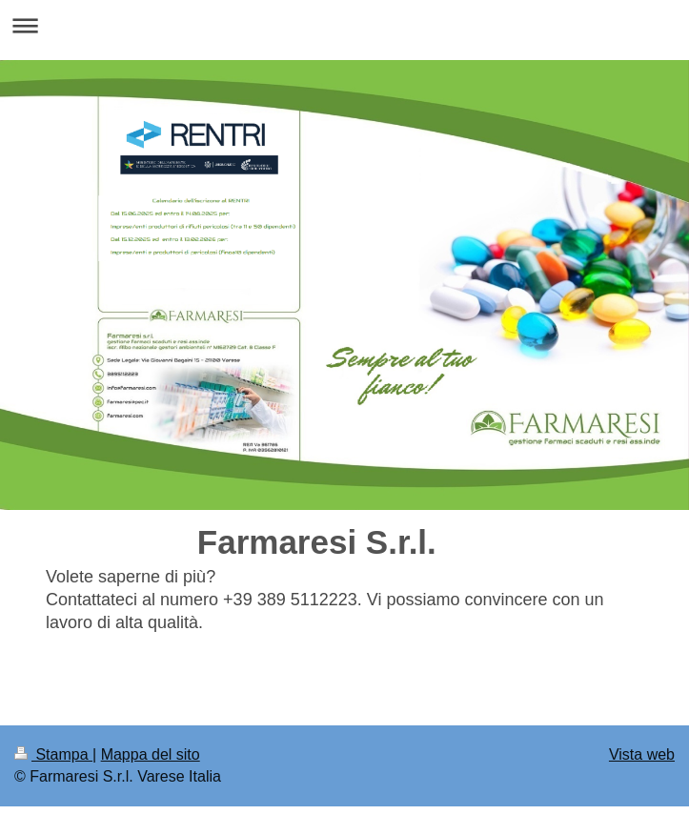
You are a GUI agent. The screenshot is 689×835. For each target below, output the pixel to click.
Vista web (642, 754)
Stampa (53, 754)
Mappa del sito (150, 754)
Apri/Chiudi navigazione (344, 25)
